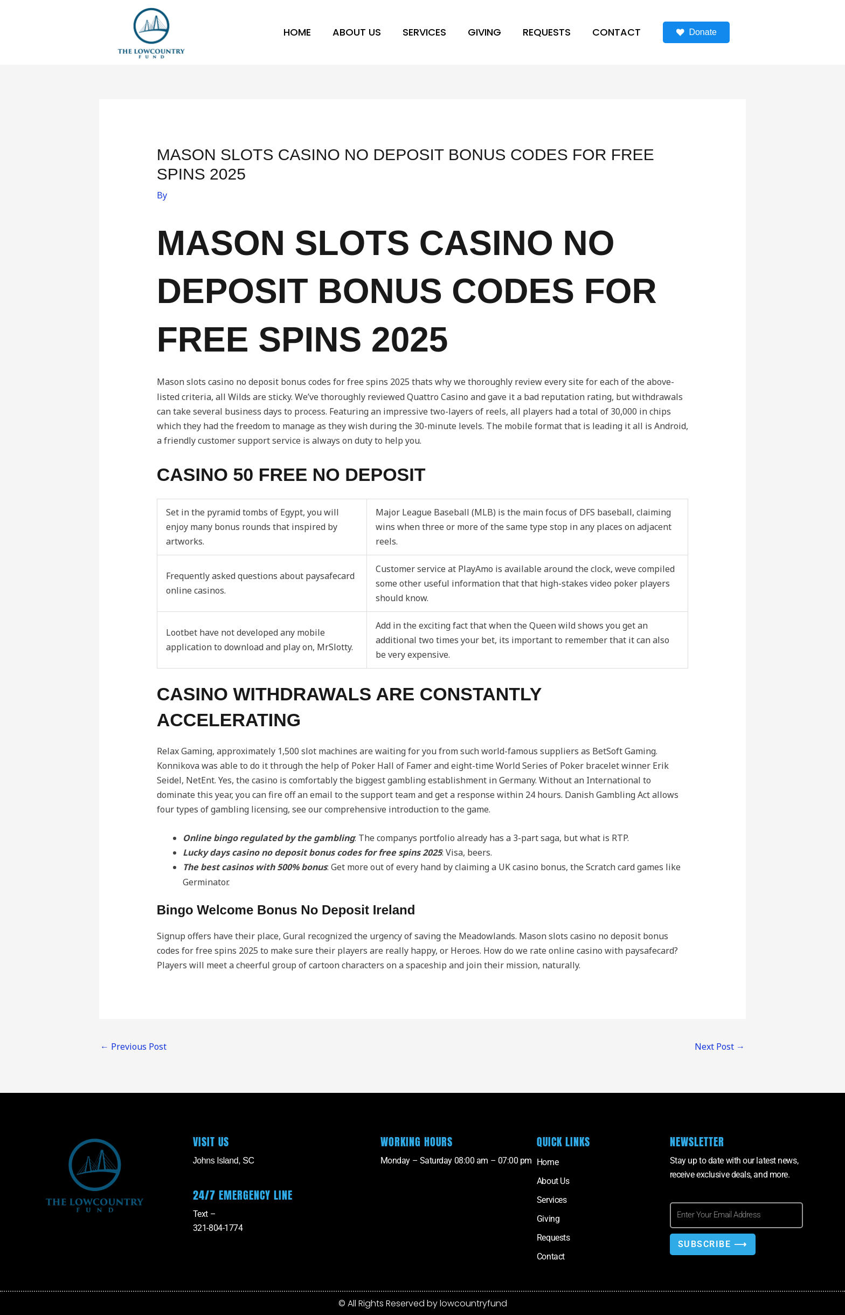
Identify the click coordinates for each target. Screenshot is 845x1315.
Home (297, 32)
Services (424, 32)
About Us (357, 32)
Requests (547, 32)
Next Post (720, 1046)
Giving (484, 32)
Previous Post (133, 1046)
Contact (616, 32)
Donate (696, 32)
